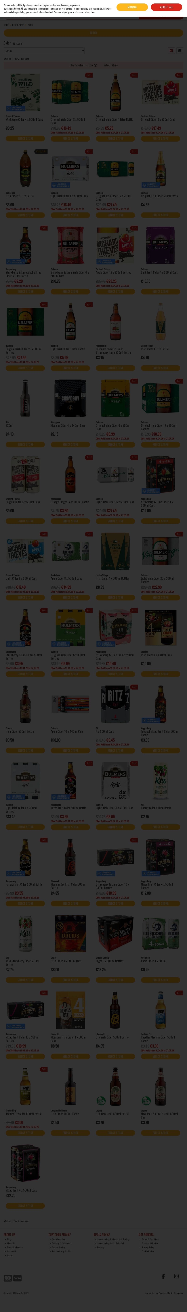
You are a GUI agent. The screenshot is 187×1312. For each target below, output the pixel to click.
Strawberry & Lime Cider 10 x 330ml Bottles (112, 886)
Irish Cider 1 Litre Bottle (155, 349)
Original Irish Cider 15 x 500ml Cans (113, 198)
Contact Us (10, 1251)
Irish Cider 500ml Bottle (20, 731)
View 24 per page (21, 58)
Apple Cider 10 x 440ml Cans (67, 731)
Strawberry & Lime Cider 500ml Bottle (24, 657)
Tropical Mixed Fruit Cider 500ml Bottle (159, 733)
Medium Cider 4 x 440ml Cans (68, 425)
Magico (155, 1292)
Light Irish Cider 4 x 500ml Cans (114, 808)
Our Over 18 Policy (148, 1243)
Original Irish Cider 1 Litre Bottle (114, 119)
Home (8, 1255)
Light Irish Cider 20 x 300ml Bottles (157, 580)
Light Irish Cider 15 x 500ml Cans (115, 502)
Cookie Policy (146, 1251)
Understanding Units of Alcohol (109, 1243)
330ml (9, 425)
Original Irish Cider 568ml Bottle (159, 196)
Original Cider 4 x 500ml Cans (23, 502)
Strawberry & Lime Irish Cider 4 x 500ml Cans (70, 274)
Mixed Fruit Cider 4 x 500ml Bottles (157, 886)
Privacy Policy (146, 1247)
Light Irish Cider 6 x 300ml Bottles (21, 810)
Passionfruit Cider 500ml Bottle (24, 884)
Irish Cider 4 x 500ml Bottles (112, 578)
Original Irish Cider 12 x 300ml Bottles (158, 427)
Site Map (99, 1247)
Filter (93, 33)
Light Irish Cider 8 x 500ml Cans (69, 196)
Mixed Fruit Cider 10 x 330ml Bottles (22, 1039)
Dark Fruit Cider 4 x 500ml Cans (159, 272)
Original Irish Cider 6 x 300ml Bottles (68, 657)
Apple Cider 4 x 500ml (153, 961)
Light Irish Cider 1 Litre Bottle (68, 349)
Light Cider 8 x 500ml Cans (21, 578)
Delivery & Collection (59, 1243)
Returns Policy (57, 1247)
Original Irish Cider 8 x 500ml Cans (68, 121)
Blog (7, 1239)
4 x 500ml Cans (105, 731)
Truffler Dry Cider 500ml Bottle (23, 1114)
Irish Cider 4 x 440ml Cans (156, 655)
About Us (9, 1243)
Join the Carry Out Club (60, 1251)
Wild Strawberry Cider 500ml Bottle (22, 963)
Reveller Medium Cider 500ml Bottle (158, 1039)
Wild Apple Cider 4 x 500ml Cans (24, 119)
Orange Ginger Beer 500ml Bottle (70, 502)
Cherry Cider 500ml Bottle (156, 808)
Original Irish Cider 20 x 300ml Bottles (23, 351)
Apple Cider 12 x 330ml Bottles (113, 272)
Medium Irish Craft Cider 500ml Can (159, 1116)
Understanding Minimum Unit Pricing (111, 1239)
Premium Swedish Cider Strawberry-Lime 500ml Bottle (113, 351)
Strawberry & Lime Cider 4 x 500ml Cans (157, 504)
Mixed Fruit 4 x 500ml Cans (21, 1190)
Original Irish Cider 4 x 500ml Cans (113, 427)
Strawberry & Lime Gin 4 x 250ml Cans (115, 657)
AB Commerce (177, 1292)
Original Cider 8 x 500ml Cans (158, 119)
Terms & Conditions (149, 1239)
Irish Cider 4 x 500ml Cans (66, 961)
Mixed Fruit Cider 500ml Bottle (68, 808)
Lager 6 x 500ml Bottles (109, 961)
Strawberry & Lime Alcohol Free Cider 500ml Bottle (23, 274)
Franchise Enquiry (13, 1247)
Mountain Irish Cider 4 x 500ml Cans (68, 1039)
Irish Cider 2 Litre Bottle (20, 196)
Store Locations (57, 1239)
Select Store (111, 65)
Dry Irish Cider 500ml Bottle (112, 1037)
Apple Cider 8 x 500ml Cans (66, 578)
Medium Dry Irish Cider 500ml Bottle (68, 886)
